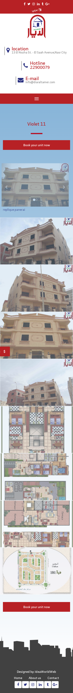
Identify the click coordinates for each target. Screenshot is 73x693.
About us (35, 678)
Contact (53, 678)
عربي (36, 9)
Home (18, 678)
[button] (5, 186)
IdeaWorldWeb (45, 671)
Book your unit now (36, 145)
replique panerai (14, 210)
